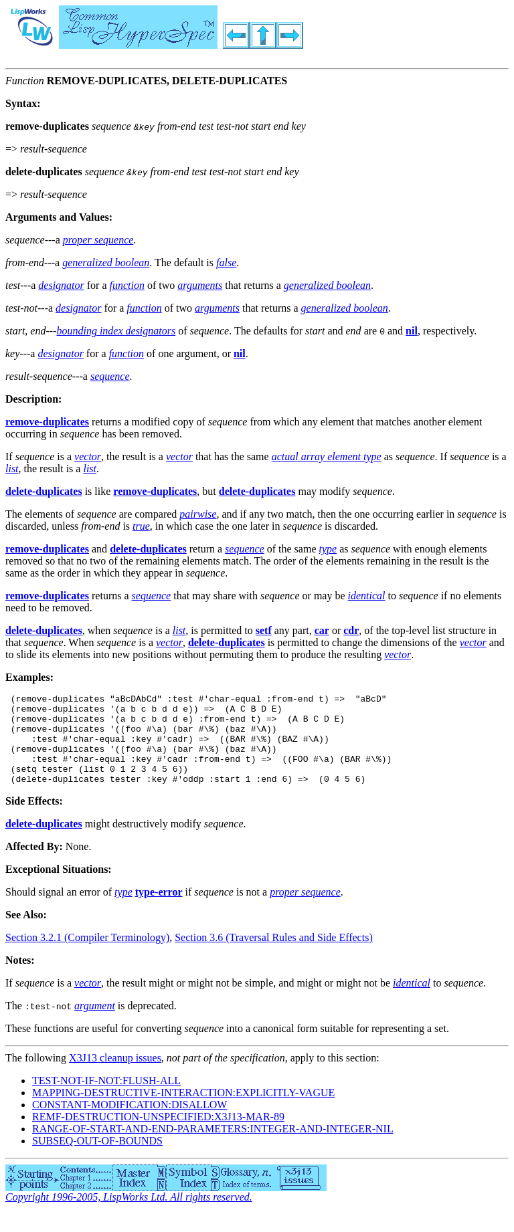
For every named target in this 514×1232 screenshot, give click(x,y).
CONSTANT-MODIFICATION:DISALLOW (129, 1122)
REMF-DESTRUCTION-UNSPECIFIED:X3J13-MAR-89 (158, 1134)
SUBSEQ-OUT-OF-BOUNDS (97, 1158)
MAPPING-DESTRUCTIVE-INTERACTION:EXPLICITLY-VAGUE (183, 1110)
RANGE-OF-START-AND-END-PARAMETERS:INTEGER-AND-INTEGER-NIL (213, 1146)
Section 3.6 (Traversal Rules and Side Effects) (274, 955)
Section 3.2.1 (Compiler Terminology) (87, 955)
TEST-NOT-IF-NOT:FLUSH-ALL (106, 1098)
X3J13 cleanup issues (115, 1076)
